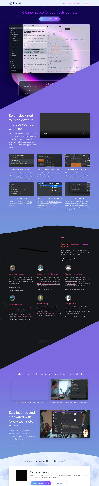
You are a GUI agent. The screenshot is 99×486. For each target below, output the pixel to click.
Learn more (17, 445)
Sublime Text (71, 283)
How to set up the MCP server (75, 317)
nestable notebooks (75, 173)
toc (49, 283)
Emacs (83, 281)
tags (66, 175)
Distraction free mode (47, 175)
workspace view (76, 175)
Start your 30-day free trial (49, 19)
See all (61, 461)
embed (53, 283)
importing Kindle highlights (23, 316)
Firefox (20, 310)
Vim (79, 281)
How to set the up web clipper (19, 320)
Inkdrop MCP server (73, 307)
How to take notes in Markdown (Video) (29, 402)
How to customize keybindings (75, 289)
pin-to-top (85, 173)
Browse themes (15, 287)
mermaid (45, 283)
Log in (86, 3)
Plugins (69, 3)
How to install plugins (45, 289)
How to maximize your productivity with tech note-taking (69, 403)
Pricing (64, 3)
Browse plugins (69, 259)
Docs (74, 3)
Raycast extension (51, 313)
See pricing (60, 483)
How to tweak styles (16, 291)
